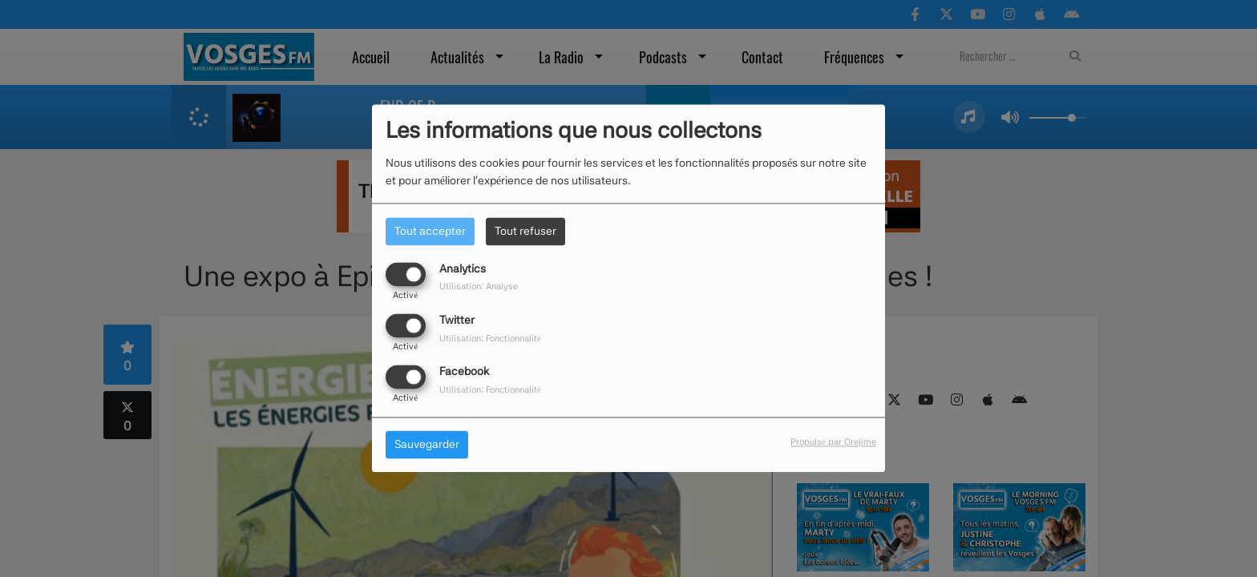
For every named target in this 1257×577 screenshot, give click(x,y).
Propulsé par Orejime (833, 442)
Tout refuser (525, 230)
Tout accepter (430, 230)
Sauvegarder (426, 444)
